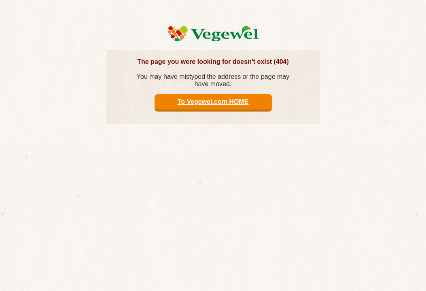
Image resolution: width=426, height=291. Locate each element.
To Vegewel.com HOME (213, 101)
